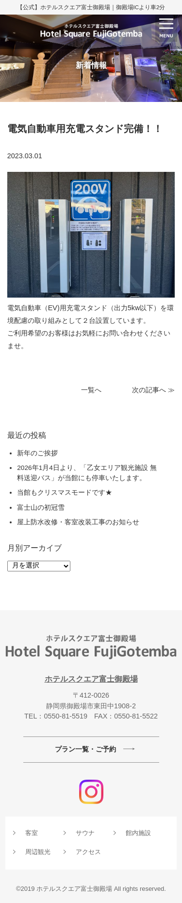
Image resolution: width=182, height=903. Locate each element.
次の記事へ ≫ (153, 390)
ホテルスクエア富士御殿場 (91, 679)
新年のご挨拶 (37, 453)
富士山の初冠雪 (44, 507)
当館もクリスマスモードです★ (64, 492)
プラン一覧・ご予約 (85, 749)
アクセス (88, 852)
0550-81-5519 (65, 716)
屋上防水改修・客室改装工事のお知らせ (78, 522)
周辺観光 (37, 852)
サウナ (85, 833)
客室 (31, 833)
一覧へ (91, 390)
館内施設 (138, 833)
